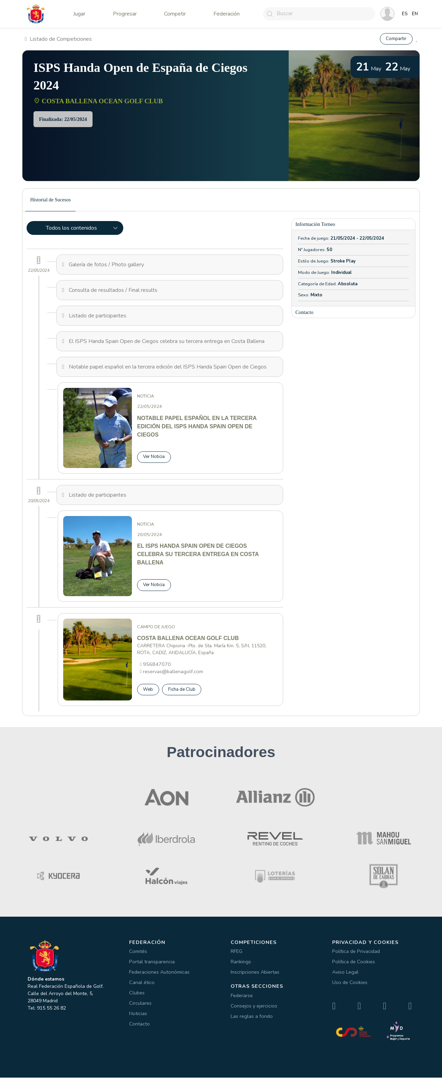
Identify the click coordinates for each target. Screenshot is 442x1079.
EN (415, 14)
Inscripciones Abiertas (255, 973)
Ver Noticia (154, 457)
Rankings (241, 962)
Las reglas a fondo (252, 1017)
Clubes (137, 994)
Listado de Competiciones (58, 39)
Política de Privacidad (356, 952)
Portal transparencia (152, 962)
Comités (138, 952)
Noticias (138, 1014)
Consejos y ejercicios (254, 1006)
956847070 (157, 664)
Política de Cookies (353, 962)
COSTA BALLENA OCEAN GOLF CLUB (102, 101)
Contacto (139, 1025)
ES (405, 14)
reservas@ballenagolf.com (173, 672)
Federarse (242, 996)
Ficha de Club (183, 690)
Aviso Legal (345, 973)
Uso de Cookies (349, 983)
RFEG (236, 952)
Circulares (140, 1004)
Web (148, 690)
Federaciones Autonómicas (159, 973)
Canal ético (142, 983)
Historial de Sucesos (50, 200)
